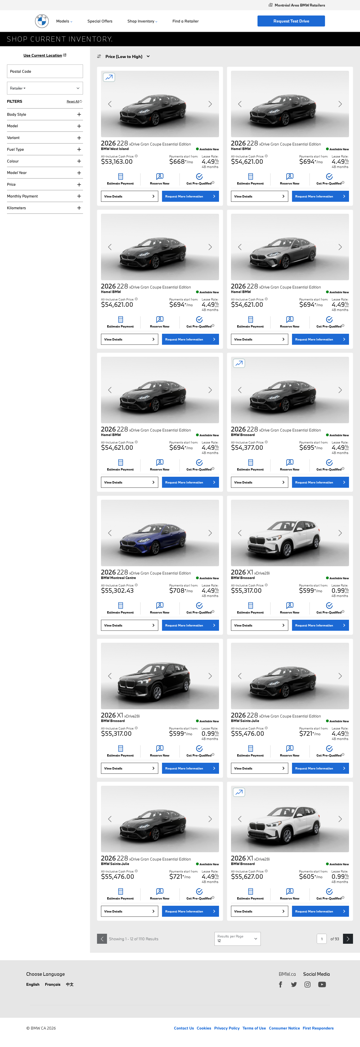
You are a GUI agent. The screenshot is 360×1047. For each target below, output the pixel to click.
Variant (13, 137)
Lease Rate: (210, 156)
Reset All (74, 101)
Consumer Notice (284, 1028)
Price (11, 184)
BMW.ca (287, 974)
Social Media (316, 974)
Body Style (16, 114)
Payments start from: (183, 156)
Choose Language (45, 974)
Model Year (16, 172)
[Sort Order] (126, 56)
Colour (12, 161)
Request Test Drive (291, 21)
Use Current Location (45, 55)
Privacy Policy (227, 1028)
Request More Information (184, 196)
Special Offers (100, 21)
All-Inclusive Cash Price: (119, 156)
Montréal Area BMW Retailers (297, 5)
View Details (113, 196)
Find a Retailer (185, 21)
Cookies (204, 1028)
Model (12, 125)
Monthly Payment (22, 196)
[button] (45, 114)
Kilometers (16, 207)
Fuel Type (15, 149)
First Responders (318, 1028)
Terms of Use (254, 1028)
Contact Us (184, 1028)
